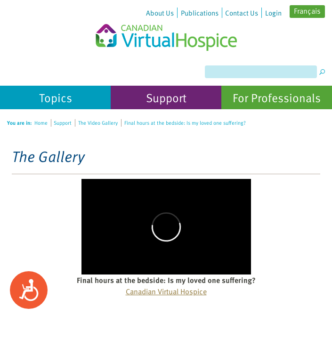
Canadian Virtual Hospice (166, 291)
